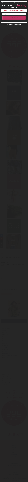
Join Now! (14, 18)
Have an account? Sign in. (14, 27)
